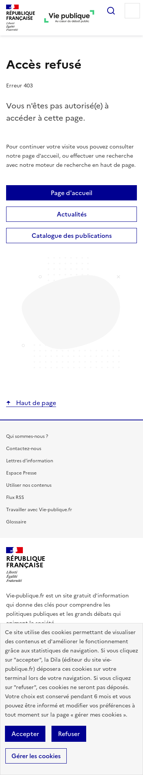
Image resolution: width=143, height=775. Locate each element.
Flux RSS (15, 497)
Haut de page (35, 402)
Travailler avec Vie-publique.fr (39, 509)
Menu (132, 10)
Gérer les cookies (36, 755)
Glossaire (16, 521)
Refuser (69, 733)
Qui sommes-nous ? (27, 436)
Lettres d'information (29, 460)
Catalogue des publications (72, 235)
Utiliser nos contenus (28, 485)
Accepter (25, 733)
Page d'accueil (71, 192)
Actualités (72, 214)
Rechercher (111, 10)
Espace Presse (21, 473)
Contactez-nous (23, 448)
